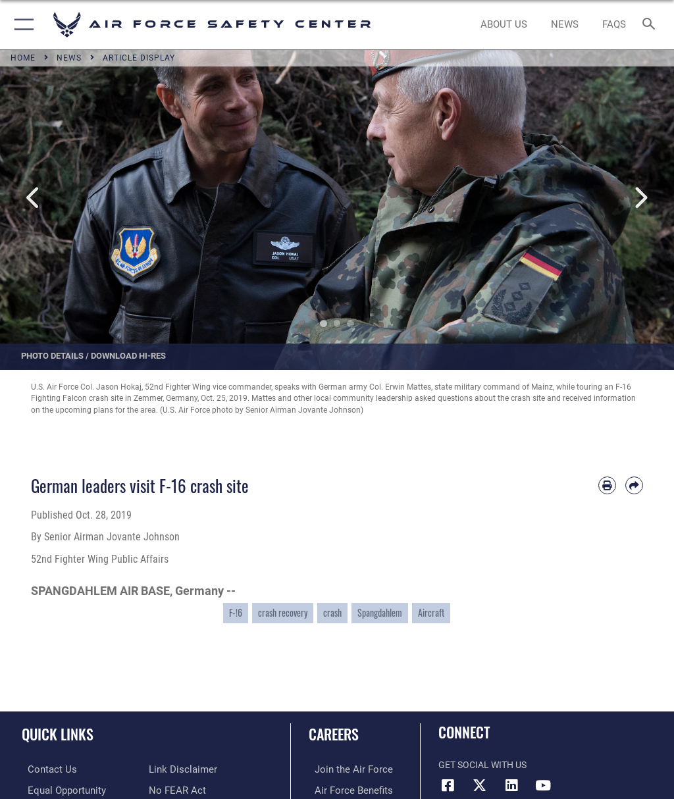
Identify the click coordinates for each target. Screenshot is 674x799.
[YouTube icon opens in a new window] (543, 785)
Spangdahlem (379, 612)
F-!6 (235, 612)
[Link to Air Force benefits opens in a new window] (344, 789)
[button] (21, 24)
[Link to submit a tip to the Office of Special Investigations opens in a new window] (173, 789)
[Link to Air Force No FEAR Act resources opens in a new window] (175, 769)
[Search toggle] (651, 24)
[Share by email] (634, 485)
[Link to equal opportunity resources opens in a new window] (59, 789)
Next (640, 198)
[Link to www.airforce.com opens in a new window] (344, 769)
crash (332, 612)
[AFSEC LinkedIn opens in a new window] (511, 785)
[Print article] (607, 485)
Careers (334, 733)
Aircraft (431, 612)
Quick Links (57, 733)
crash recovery (282, 612)
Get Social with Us (482, 765)
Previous (33, 198)
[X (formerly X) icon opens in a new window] (480, 785)
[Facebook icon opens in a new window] (448, 785)
